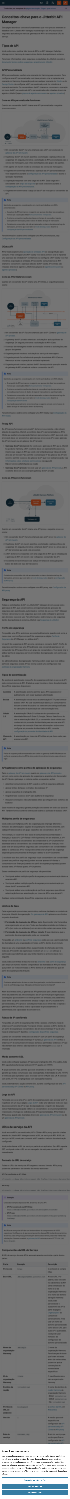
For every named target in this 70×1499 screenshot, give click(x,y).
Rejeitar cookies (35, 1493)
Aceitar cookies (35, 1487)
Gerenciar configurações (35, 1480)
